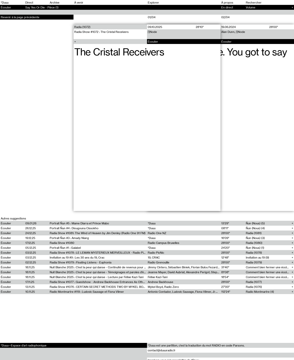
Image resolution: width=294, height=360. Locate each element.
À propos (227, 2)
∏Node (152, 31)
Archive (54, 2)
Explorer (153, 2)
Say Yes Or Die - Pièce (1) (41, 7)
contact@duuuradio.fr (162, 350)
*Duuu (4, 2)
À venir (78, 2)
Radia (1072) (82, 27)
